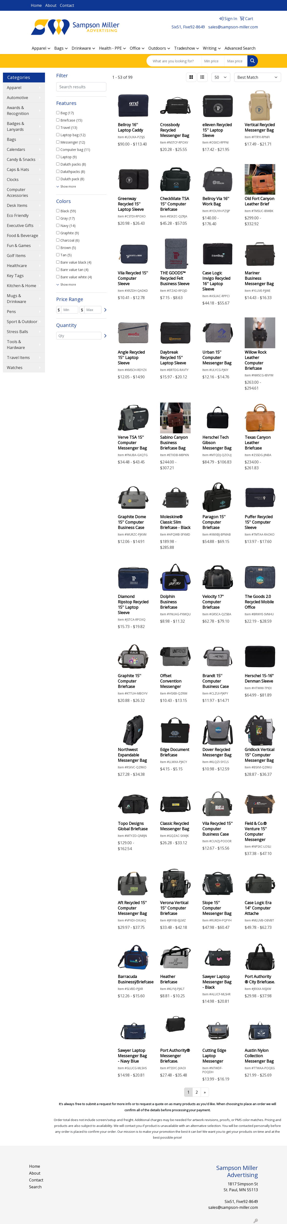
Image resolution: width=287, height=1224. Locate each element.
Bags (59, 48)
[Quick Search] (174, 61)
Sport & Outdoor (22, 321)
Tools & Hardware (16, 344)
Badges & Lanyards (15, 126)
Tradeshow (184, 48)
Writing (210, 48)
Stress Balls (17, 331)
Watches (14, 367)
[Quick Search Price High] (236, 61)
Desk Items (17, 205)
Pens (11, 311)
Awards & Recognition (18, 110)
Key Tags (15, 275)
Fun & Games (19, 245)
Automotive (17, 97)
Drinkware (81, 48)
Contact (67, 5)
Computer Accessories (17, 192)
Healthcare (17, 265)
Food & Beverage (22, 235)
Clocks (13, 179)
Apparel (39, 48)
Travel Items (18, 357)
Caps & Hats (18, 169)
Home (36, 5)
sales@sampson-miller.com (233, 27)
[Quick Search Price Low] (213, 61)
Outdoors (157, 48)
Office (135, 48)
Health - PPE (110, 48)
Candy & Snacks (21, 159)
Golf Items (16, 255)
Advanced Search (240, 48)
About (50, 5)
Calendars (16, 149)
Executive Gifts (20, 225)
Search (35, 1187)
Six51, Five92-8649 (188, 27)
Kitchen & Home (21, 285)
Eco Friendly (18, 215)
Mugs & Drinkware (16, 298)
